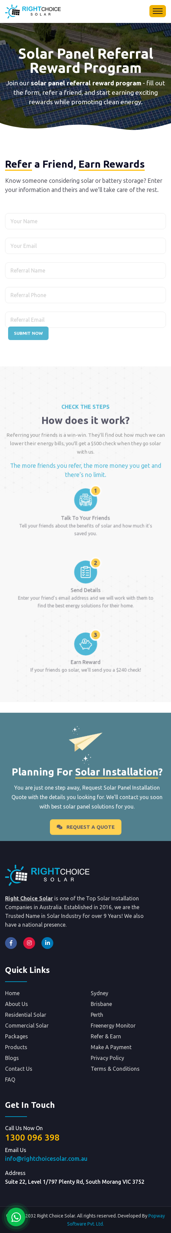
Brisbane (101, 1004)
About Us (16, 1004)
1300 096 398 (32, 1137)
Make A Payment (111, 1047)
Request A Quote (86, 837)
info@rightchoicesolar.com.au (46, 1158)
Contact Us (18, 1069)
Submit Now (28, 333)
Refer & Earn (106, 1036)
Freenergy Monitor (113, 1025)
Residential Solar (25, 1015)
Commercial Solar (27, 1025)
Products (16, 1047)
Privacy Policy (107, 1058)
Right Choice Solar (29, 898)
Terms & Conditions (115, 1069)
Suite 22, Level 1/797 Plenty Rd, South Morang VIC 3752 (74, 1182)
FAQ (10, 1079)
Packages (16, 1036)
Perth (97, 1015)
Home (12, 993)
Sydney (99, 993)
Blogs (12, 1058)
